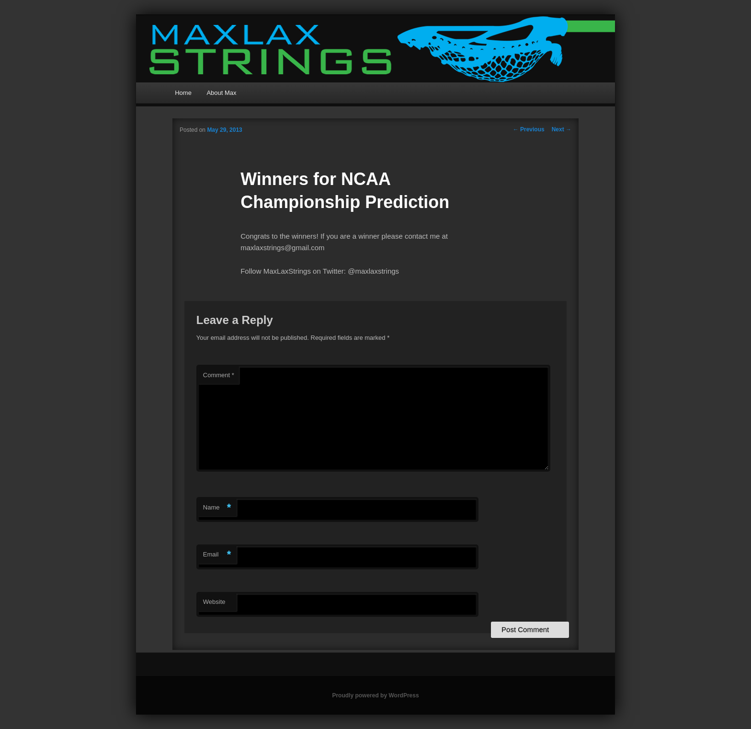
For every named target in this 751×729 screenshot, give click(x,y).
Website (214, 601)
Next (561, 129)
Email (217, 555)
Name (217, 508)
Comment (218, 375)
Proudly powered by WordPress (375, 695)
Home (183, 92)
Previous (529, 129)
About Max (221, 92)
